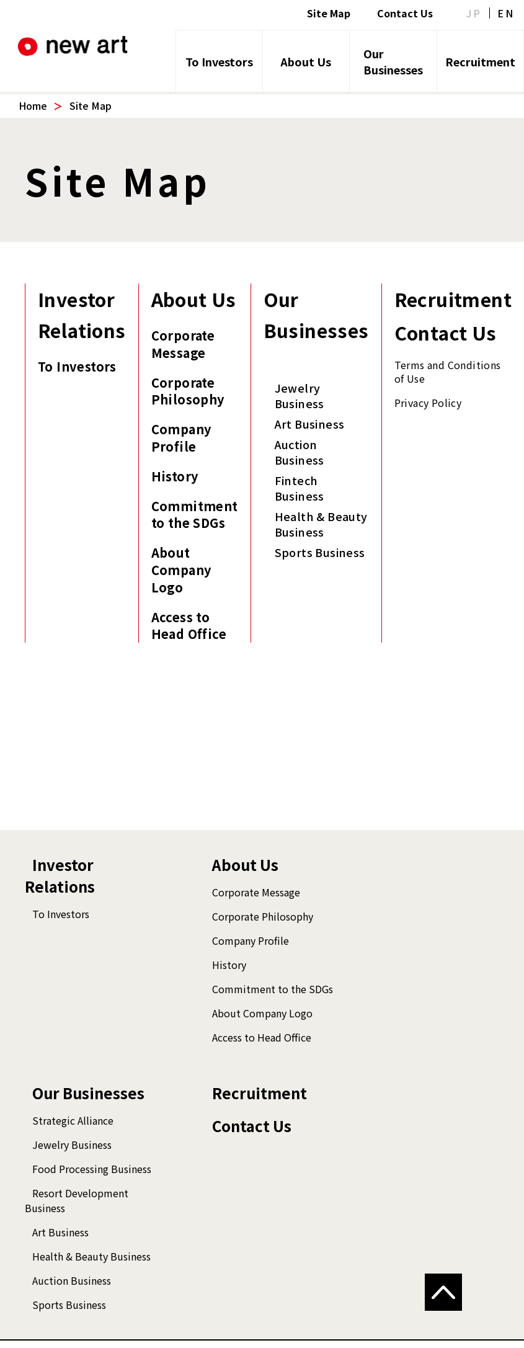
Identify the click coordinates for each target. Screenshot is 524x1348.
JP (474, 13)
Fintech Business (299, 488)
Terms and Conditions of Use (447, 371)
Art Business (310, 424)
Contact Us (405, 13)
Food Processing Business (91, 1168)
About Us (305, 61)
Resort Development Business (76, 1200)
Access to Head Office (188, 626)
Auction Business (299, 452)
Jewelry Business (299, 395)
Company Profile (181, 438)
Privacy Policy (428, 402)
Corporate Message (183, 344)
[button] (443, 1292)
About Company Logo (181, 570)
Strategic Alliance (72, 1120)
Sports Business (320, 552)
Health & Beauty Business (321, 524)
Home (33, 105)
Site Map (328, 13)
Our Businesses (393, 61)
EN (506, 13)
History (174, 476)
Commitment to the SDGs (194, 515)
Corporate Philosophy (187, 391)
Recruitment (480, 61)
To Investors (219, 61)
